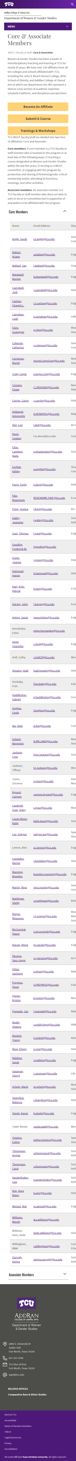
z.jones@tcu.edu (43, 781)
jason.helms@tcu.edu (46, 617)
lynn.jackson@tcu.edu (46, 754)
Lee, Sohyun (19, 834)
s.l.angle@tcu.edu (44, 239)
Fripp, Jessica (20, 509)
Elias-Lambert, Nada (17, 451)
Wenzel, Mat (19, 1206)
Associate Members (37, 1274)
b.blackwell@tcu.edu (45, 276)
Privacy (8, 1443)
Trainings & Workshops (38, 130)
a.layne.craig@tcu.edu (46, 374)
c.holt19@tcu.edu (44, 657)
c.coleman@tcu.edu (45, 345)
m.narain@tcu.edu (44, 945)
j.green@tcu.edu (43, 560)
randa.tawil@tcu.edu (45, 1126)
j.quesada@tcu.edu (44, 1011)
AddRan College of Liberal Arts (17, 12)
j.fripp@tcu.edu (42, 509)
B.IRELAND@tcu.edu (45, 741)
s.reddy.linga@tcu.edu (46, 1024)
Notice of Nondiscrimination (18, 1426)
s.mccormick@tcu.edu (46, 931)
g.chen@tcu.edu (43, 330)
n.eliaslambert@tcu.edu (47, 451)
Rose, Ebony (19, 1049)
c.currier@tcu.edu (44, 400)
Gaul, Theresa (20, 533)
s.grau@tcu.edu (42, 807)
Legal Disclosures (13, 1437)
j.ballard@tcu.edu (44, 265)
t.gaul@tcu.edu (42, 533)
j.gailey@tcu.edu (43, 520)
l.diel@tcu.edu (42, 425)
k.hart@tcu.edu (42, 588)
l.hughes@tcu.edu (44, 710)
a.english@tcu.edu (44, 469)
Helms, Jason (20, 617)
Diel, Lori (17, 425)
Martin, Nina (19, 887)
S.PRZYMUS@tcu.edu (46, 984)
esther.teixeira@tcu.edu (47, 1140)
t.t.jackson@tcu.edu (45, 768)
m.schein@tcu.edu (44, 1086)
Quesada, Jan (20, 1011)
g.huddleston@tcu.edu (47, 697)
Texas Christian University (35, 1456)
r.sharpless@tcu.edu (45, 1100)
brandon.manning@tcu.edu (49, 874)
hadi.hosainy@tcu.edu (46, 670)
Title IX (8, 1431)
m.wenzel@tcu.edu (44, 1206)
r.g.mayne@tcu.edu (45, 916)
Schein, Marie (20, 1086)
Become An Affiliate (38, 106)
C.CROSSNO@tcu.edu (46, 387)
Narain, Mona (20, 945)
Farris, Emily (19, 484)
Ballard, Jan (19, 265)
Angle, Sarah (19, 239)
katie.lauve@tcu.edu (45, 821)
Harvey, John (20, 604)
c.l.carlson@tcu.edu (45, 303)
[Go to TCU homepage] (9, 4)
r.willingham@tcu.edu (46, 1246)
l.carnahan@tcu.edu (45, 316)
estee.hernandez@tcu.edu (49, 630)
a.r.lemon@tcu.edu (44, 847)
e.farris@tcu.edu (43, 484)
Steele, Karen (20, 1113)
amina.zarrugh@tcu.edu (47, 1259)
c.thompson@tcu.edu (46, 1166)
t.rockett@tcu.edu (44, 1038)
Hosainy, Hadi (20, 670)
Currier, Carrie (20, 400)
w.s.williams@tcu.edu (46, 1219)
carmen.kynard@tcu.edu (48, 794)
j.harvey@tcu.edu (43, 604)
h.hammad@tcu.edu (45, 573)
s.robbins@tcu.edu (44, 1060)
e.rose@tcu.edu (42, 1049)
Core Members (37, 211)
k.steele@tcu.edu (43, 1113)
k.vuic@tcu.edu (42, 1193)
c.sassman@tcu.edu (45, 1073)
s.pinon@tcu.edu (43, 971)
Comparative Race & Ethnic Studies (27, 1394)
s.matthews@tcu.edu (46, 900)
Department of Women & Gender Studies (30, 18)
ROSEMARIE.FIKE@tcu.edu (49, 498)
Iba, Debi (17, 726)
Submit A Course (38, 118)
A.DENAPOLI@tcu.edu (46, 414)
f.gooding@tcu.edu (44, 546)
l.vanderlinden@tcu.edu (47, 1179)
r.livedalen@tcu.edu (45, 861)
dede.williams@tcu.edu (47, 1233)
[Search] (72, 4)
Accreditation (11, 1448)
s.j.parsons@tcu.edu (45, 958)
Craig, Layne (19, 374)
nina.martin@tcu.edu (46, 887)
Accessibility (10, 1420)
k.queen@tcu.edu (44, 998)
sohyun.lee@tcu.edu (45, 834)
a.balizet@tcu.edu (44, 254)
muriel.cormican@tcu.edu (49, 360)
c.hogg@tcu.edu (43, 644)
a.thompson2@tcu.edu (47, 1153)
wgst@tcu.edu (16, 1374)
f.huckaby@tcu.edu (44, 684)
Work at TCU (10, 1414)
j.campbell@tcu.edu (45, 290)
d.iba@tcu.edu (42, 726)
